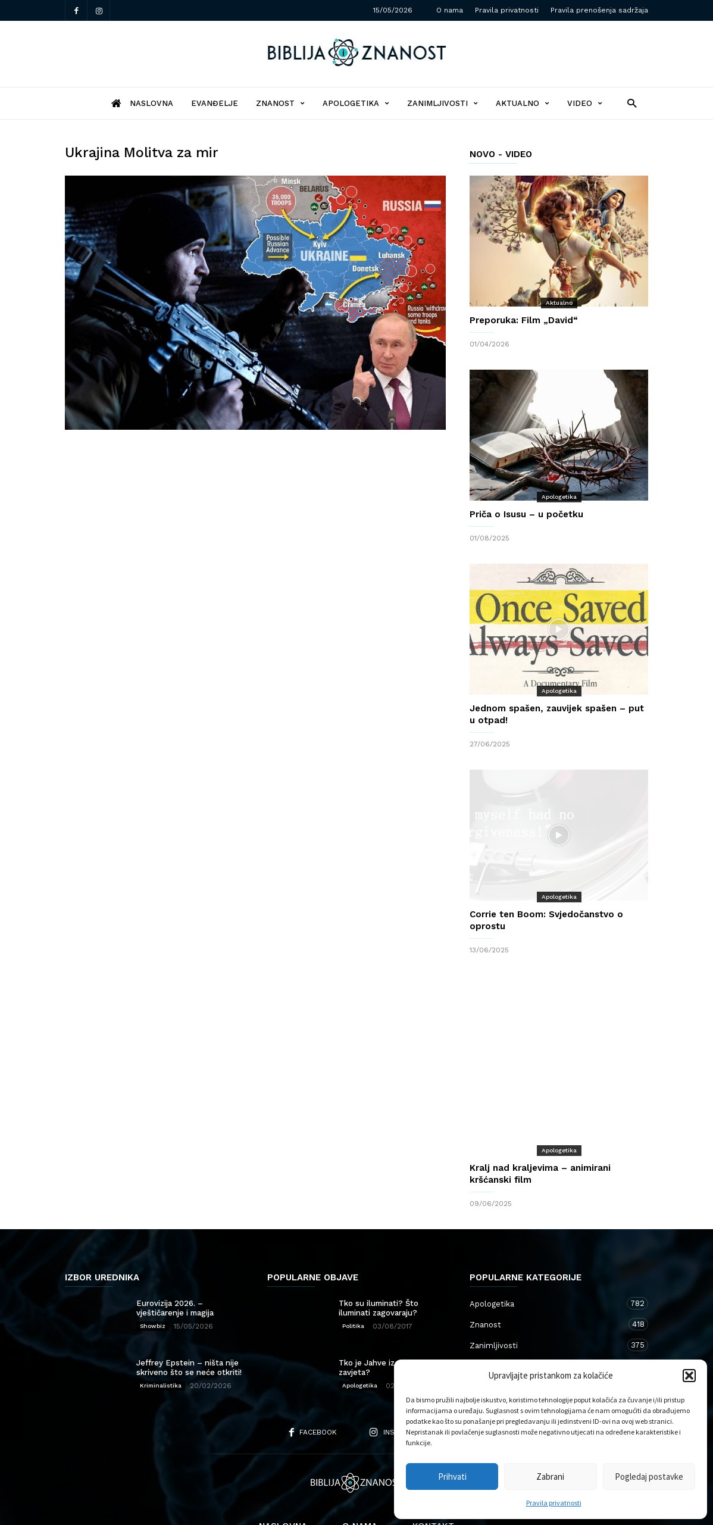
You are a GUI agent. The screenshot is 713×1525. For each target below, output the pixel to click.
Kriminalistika (161, 1338)
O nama (449, 10)
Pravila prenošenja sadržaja (599, 10)
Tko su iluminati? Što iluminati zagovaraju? (378, 1260)
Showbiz (152, 1278)
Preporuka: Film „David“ (524, 320)
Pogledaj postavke (649, 1476)
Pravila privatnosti (553, 1502)
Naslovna (283, 1478)
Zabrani (550, 1476)
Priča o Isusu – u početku (526, 514)
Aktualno (522, 103)
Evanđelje (214, 103)
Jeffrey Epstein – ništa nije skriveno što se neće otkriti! (189, 1320)
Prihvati (452, 1476)
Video (584, 103)
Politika (353, 1278)
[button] (689, 1376)
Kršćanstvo (547, 1339)
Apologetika (356, 103)
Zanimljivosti (442, 103)
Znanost (280, 103)
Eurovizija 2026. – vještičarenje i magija (175, 1260)
